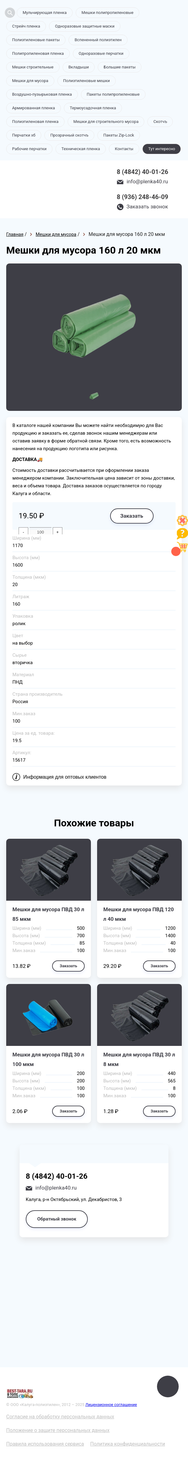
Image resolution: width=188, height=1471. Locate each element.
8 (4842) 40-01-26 (142, 172)
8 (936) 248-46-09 (142, 197)
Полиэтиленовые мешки (86, 80)
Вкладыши (79, 67)
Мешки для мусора (30, 80)
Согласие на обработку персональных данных (60, 1417)
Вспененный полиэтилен (98, 39)
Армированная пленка (33, 108)
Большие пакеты (120, 67)
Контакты (124, 148)
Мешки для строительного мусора (106, 121)
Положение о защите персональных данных (58, 1430)
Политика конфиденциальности (127, 1444)
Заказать (131, 516)
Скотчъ (160, 121)
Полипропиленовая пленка (38, 53)
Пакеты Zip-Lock (118, 135)
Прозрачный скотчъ (69, 135)
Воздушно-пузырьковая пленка (42, 94)
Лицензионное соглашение (111, 1404)
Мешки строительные (33, 67)
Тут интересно (161, 148)
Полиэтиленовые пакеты (36, 39)
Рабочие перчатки (29, 148)
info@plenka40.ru (147, 181)
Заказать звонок (147, 206)
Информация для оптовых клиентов (64, 777)
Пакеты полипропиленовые (113, 94)
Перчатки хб (23, 135)
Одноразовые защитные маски (84, 26)
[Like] (182, 524)
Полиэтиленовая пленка (35, 121)
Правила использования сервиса (45, 1444)
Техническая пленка (80, 148)
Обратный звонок (56, 1219)
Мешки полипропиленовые (107, 12)
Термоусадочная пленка (93, 108)
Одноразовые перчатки (101, 53)
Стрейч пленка (26, 26)
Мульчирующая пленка (45, 12)
